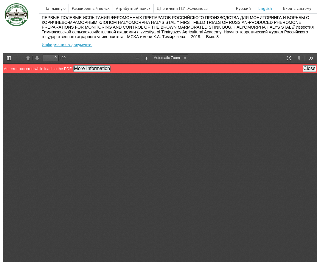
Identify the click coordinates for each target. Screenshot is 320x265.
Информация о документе (67, 44)
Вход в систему (297, 8)
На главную (55, 8)
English (265, 8)
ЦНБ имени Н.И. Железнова (182, 8)
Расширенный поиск (91, 8)
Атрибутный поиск (133, 8)
